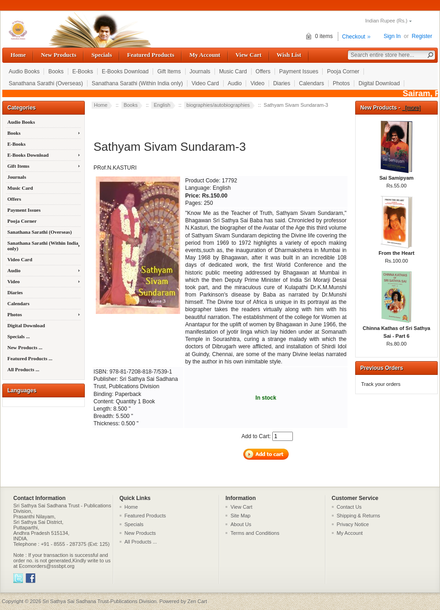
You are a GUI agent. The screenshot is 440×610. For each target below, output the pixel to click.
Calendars (311, 83)
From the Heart (396, 250)
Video (257, 83)
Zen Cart (197, 601)
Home (18, 54)
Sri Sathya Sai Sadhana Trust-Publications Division (100, 601)
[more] (411, 107)
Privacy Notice (353, 524)
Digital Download (379, 83)
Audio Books (24, 71)
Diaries (281, 83)
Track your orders (381, 384)
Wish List (289, 54)
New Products (58, 54)
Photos (341, 83)
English (162, 105)
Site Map (240, 515)
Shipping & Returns (358, 515)
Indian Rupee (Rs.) (386, 20)
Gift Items (169, 71)
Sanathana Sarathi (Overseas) (46, 83)
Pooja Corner (343, 71)
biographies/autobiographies (218, 105)
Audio (235, 83)
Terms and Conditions (255, 533)
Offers (263, 71)
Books (55, 71)
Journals (200, 71)
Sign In (392, 36)
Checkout (353, 36)
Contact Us (349, 507)
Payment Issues (298, 71)
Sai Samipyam (397, 175)
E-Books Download (125, 71)
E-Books (82, 71)
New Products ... (24, 347)
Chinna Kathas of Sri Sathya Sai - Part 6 (396, 329)
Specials (101, 54)
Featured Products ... (29, 358)
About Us (241, 524)
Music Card (233, 71)
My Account (204, 54)
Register (422, 36)
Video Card (205, 83)
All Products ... (23, 369)
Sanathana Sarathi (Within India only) (137, 83)
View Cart (249, 54)
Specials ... (18, 336)
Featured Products (150, 54)
